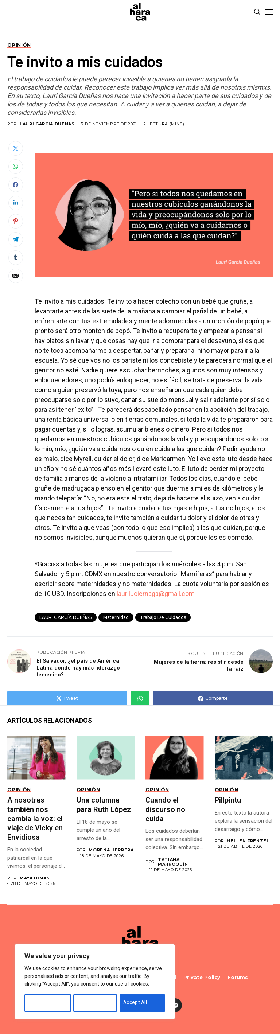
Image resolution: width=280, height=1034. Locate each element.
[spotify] (175, 1005)
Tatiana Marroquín (173, 862)
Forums (238, 977)
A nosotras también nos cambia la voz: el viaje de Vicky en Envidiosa (35, 819)
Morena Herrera (111, 850)
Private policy (201, 977)
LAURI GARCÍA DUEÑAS (47, 124)
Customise (41, 1002)
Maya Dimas (35, 878)
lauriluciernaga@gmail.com (156, 593)
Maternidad (116, 617)
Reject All (88, 1002)
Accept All (136, 1002)
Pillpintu (228, 800)
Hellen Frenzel (248, 841)
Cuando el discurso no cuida (165, 809)
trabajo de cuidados (163, 617)
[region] (95, 982)
